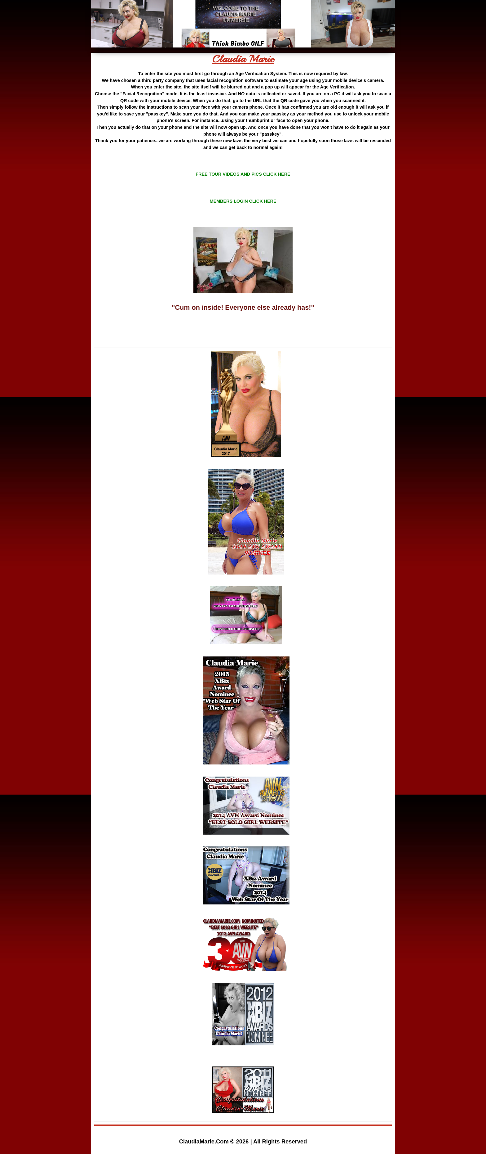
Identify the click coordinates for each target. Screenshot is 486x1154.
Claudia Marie (243, 59)
